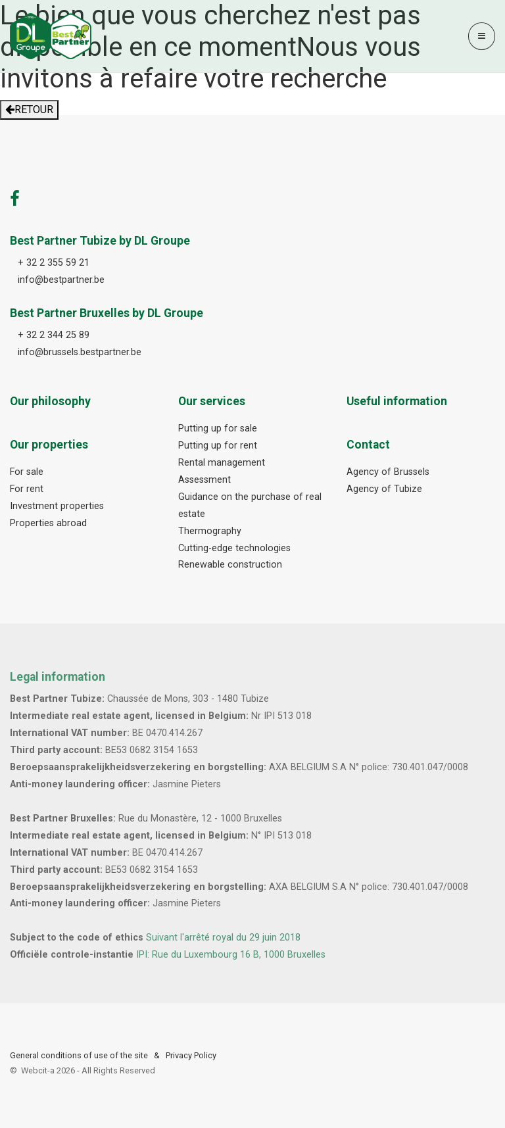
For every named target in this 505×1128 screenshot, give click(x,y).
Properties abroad (48, 523)
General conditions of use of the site (79, 1055)
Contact (368, 444)
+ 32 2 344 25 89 (53, 335)
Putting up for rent (217, 445)
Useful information (397, 401)
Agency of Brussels (388, 472)
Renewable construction (230, 564)
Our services (211, 401)
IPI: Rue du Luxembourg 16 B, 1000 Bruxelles (230, 954)
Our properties (49, 444)
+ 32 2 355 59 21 (53, 262)
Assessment (204, 479)
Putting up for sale (217, 428)
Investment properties (57, 506)
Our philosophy (50, 401)
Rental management (221, 462)
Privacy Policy (191, 1055)
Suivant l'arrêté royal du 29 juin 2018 (223, 937)
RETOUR (29, 109)
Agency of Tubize (384, 489)
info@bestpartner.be (61, 279)
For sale (26, 472)
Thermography (209, 531)
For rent (26, 489)
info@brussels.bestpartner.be (79, 352)
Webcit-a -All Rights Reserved (88, 1070)
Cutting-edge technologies (234, 548)
